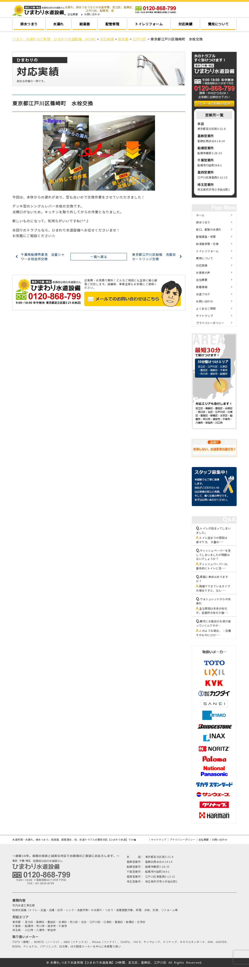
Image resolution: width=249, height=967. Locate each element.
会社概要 (73, 14)
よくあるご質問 (206, 308)
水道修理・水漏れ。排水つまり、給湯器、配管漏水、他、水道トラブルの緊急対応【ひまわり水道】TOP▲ (74, 839)
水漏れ (58, 24)
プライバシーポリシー (210, 323)
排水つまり (29, 24)
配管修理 (112, 24)
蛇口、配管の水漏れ (208, 229)
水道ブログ (203, 294)
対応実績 (185, 24)
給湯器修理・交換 (207, 244)
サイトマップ (204, 315)
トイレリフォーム (149, 24)
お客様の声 (203, 272)
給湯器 (84, 24)
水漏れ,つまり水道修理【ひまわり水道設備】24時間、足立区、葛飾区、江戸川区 (108, 962)
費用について (218, 24)
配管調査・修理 (206, 236)
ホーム (200, 215)
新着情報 (201, 287)
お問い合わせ (92, 14)
